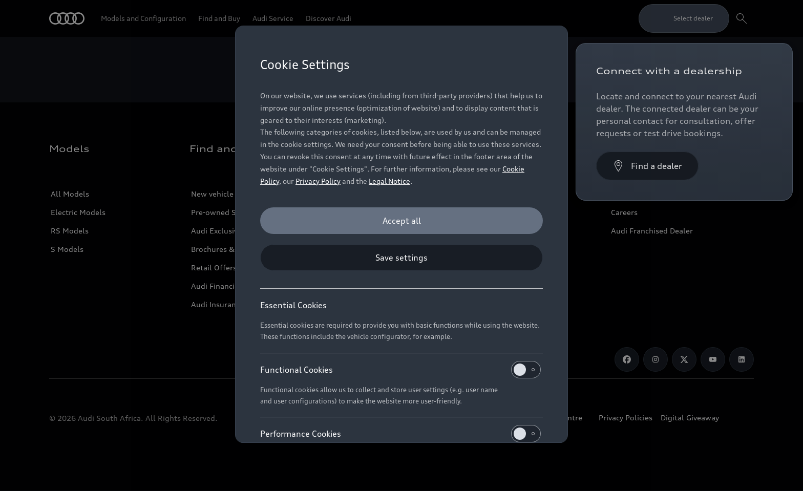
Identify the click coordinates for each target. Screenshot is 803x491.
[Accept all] (401, 220)
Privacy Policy (318, 181)
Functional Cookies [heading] (400, 370)
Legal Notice (389, 181)
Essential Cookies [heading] (293, 305)
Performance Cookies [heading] (400, 434)
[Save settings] (401, 257)
